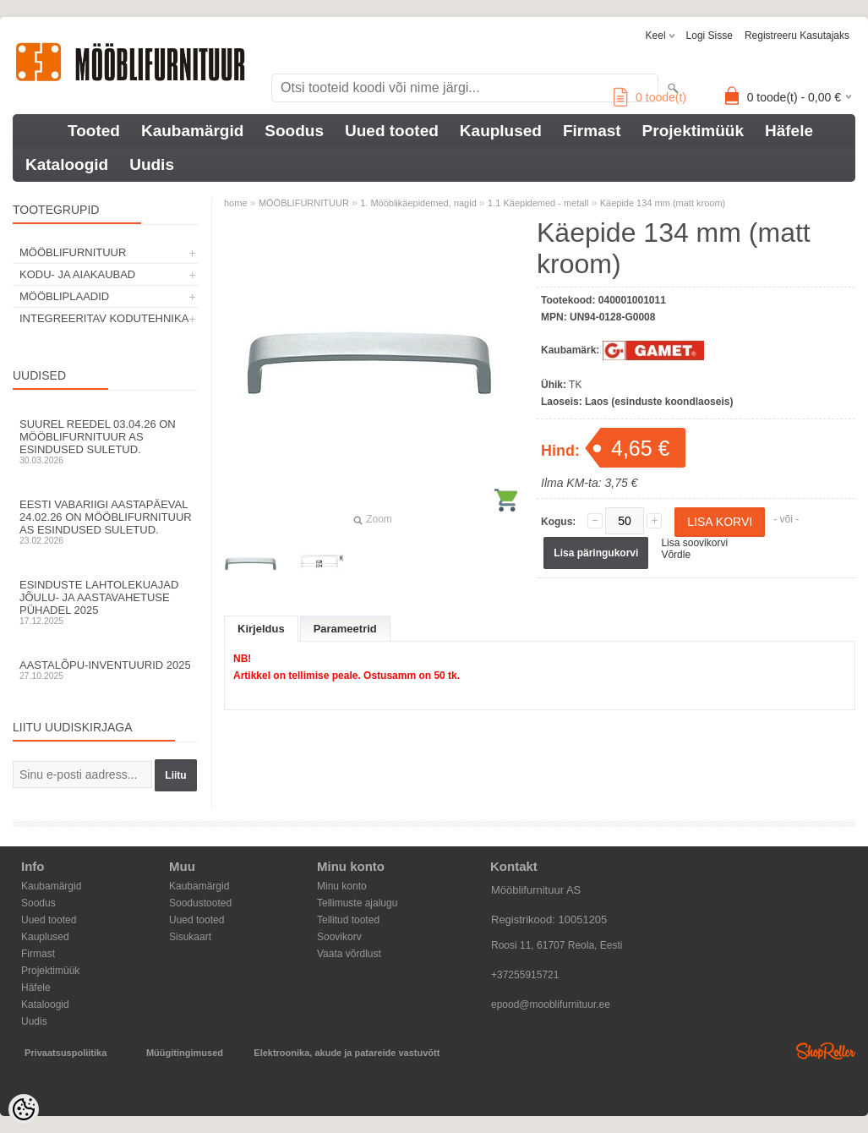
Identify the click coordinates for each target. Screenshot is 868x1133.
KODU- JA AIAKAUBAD (77, 274)
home (236, 203)
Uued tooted (392, 131)
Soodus (294, 131)
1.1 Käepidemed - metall (538, 203)
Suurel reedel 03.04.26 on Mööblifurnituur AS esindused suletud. (105, 441)
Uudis (151, 164)
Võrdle (676, 555)
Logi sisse (709, 35)
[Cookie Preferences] (23, 1109)
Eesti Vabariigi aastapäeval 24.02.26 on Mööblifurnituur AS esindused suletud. (105, 521)
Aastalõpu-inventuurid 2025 (105, 670)
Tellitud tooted (348, 920)
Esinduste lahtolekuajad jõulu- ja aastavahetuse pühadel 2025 (105, 602)
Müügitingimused (184, 1053)
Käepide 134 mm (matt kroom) (663, 203)
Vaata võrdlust (349, 954)
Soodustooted (200, 903)
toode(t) (650, 97)
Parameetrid (345, 628)
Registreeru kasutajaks (797, 35)
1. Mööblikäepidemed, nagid (418, 203)
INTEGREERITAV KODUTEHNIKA (103, 318)
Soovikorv (339, 937)
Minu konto (342, 886)
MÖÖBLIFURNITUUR (72, 252)
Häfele (789, 131)
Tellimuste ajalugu (357, 903)
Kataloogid (66, 164)
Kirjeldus (261, 628)
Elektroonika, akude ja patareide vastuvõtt (346, 1053)
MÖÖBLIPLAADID (64, 296)
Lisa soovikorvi (694, 543)
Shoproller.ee (825, 1051)
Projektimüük (693, 131)
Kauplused (501, 131)
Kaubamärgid (192, 131)
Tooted (94, 131)
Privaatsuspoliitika (65, 1053)
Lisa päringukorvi (596, 553)
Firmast (592, 131)
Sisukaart (190, 937)
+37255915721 (525, 975)
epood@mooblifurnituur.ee (550, 1004)
